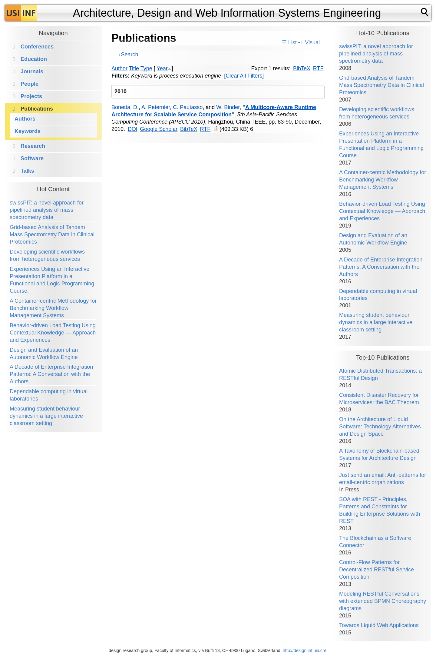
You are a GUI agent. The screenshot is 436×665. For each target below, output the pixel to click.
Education (34, 59)
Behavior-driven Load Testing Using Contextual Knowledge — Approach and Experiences (53, 332)
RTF (318, 68)
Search (129, 55)
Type (146, 68)
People (29, 84)
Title (134, 68)
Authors (25, 119)
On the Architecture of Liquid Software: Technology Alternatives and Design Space (380, 426)
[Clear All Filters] (244, 76)
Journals (32, 71)
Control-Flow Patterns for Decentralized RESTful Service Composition (376, 569)
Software (32, 158)
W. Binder (227, 107)
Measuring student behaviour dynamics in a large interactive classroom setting (46, 416)
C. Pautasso (188, 107)
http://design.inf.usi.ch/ (304, 650)
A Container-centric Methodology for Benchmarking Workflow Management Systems (53, 308)
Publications (37, 108)
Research (33, 146)
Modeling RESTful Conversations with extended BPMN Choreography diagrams (382, 601)
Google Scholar (158, 129)
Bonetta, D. (125, 107)
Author (119, 68)
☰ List (289, 42)
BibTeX (301, 68)
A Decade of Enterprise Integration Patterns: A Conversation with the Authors (51, 374)
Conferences (37, 46)
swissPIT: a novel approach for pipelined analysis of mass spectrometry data (47, 210)
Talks (27, 171)
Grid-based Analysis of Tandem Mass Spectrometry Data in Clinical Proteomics (52, 234)
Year (162, 68)
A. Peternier (155, 107)
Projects (31, 96)
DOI (132, 129)
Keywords (28, 131)
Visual (311, 42)
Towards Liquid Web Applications (379, 625)
